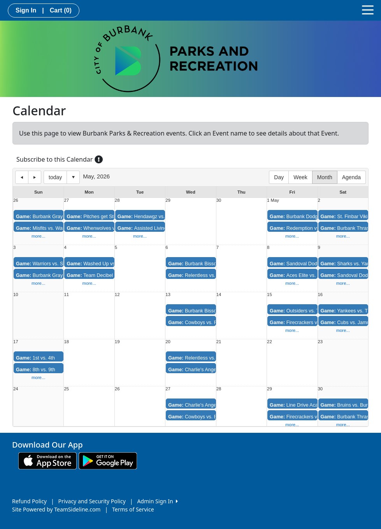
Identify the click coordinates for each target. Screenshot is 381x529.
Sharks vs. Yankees (350, 263)
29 (167, 200)
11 (66, 295)
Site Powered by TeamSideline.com (56, 509)
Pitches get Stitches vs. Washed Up (114, 216)
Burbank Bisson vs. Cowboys (208, 263)
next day (34, 177)
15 (269, 295)
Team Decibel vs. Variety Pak (107, 275)
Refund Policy (29, 501)
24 (15, 389)
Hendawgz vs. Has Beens (154, 216)
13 (167, 295)
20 (167, 342)
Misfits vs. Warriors (45, 228)
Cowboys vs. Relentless (202, 322)
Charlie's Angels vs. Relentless (210, 405)
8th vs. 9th (35, 369)
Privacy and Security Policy (92, 501)
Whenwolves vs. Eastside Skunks (111, 228)
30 (218, 200)
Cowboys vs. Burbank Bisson (208, 417)
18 (66, 342)
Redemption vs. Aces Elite (306, 228)
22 (269, 342)
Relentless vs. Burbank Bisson (209, 358)
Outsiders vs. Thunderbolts (307, 311)
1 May (273, 200)
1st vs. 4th (35, 358)
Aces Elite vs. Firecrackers (307, 275)
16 (320, 295)
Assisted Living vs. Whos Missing (162, 228)
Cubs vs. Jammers (349, 322)
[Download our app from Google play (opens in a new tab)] (108, 460)
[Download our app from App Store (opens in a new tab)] (47, 460)
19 (117, 342)
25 (66, 389)
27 (66, 200)
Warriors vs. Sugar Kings (51, 263)
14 (218, 295)
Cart (61, 10)
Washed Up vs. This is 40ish (106, 263)
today (55, 177)
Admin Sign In (157, 501)
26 (15, 200)
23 (320, 342)
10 (15, 295)
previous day (21, 177)
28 (117, 200)
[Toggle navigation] (367, 9)
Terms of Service (133, 509)
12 (117, 295)
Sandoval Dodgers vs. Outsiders (313, 263)
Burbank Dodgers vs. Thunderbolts (316, 216)
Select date (73, 177)
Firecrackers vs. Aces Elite (307, 417)
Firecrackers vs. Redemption (309, 322)
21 (218, 342)
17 (15, 342)
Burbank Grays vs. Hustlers (54, 275)
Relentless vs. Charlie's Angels (210, 275)
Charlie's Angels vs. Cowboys (208, 369)
